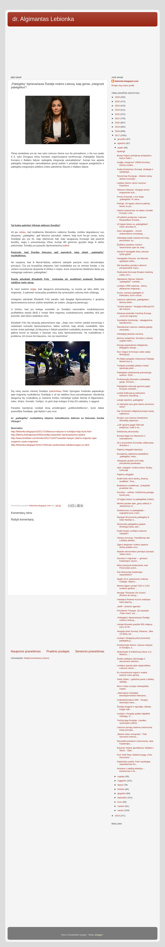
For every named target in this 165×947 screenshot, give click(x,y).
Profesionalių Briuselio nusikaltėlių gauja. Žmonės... (133, 380)
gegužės (121, 793)
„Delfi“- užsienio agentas (129, 606)
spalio (120, 147)
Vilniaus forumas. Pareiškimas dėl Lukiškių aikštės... (133, 539)
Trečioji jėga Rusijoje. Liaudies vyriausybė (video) (131, 721)
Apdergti (121, 151)
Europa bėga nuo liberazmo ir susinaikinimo (131, 437)
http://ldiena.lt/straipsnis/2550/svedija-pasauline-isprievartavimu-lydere (48, 434)
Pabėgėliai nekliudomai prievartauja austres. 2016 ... (134, 373)
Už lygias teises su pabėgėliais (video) (135, 499)
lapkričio (121, 143)
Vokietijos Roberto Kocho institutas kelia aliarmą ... (133, 600)
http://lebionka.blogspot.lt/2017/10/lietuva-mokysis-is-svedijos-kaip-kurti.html (51, 431)
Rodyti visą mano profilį (123, 85)
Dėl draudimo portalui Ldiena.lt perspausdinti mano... (131, 266)
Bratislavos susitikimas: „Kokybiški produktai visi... (133, 486)
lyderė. (67, 245)
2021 (117, 118)
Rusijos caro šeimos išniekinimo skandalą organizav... (132, 419)
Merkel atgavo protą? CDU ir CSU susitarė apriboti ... (133, 587)
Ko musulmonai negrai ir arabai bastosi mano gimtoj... (132, 673)
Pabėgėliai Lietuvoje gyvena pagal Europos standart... (133, 387)
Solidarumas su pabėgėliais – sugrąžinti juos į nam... (131, 511)
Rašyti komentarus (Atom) (36, 658)
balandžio (122, 797)
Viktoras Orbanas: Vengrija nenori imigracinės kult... (133, 191)
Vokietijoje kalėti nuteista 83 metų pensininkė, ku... (133, 239)
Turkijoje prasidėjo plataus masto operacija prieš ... (133, 366)
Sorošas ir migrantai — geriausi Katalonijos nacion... (132, 559)
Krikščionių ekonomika (128, 431)
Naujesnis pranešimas (26, 651)
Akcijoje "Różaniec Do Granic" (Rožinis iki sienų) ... (131, 594)
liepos (120, 785)
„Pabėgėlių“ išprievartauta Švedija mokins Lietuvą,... (133, 618)
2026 (117, 97)
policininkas (55, 391)
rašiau (22, 232)
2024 (117, 105)
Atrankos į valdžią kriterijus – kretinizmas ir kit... (131, 769)
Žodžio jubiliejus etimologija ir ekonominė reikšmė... (131, 660)
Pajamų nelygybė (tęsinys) (129, 449)
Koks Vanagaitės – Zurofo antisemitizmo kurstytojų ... (131, 232)
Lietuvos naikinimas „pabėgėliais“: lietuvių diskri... (133, 300)
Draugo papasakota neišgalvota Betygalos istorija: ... (132, 346)
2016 (117, 815)
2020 (117, 122)
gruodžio (121, 139)
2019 (117, 127)
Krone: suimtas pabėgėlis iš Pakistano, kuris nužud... (130, 294)
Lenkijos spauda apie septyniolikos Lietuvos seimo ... (133, 666)
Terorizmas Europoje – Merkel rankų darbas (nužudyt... (134, 177)
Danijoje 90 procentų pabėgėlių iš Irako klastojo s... (133, 518)
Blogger (99, 935)
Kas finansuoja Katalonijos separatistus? (129, 573)
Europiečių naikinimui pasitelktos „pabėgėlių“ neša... (132, 455)
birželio (121, 789)
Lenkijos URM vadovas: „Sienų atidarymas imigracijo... (132, 287)
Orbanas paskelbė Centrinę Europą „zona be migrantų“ (134, 314)
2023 (117, 110)
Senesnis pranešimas (89, 651)
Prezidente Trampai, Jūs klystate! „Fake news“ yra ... (133, 611)
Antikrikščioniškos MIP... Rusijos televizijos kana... (132, 701)
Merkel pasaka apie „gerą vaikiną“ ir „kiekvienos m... (134, 504)
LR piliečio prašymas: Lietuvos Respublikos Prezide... (131, 218)
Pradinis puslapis (57, 651)
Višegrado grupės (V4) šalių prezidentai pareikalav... (130, 461)
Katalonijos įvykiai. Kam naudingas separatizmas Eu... (133, 762)
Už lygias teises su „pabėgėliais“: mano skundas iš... (133, 225)
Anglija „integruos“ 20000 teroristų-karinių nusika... (133, 163)
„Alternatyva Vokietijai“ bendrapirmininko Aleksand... (132, 694)
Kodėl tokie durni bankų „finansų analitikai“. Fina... (132, 479)
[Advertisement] (82, 50)
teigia (33, 289)
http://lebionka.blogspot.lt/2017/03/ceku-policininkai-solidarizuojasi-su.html (50, 445)
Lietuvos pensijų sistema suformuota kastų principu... (134, 728)
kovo (120, 802)
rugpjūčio (122, 780)
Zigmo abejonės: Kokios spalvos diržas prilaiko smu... (132, 545)
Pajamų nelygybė (125, 474)
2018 (117, 131)
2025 (117, 101)
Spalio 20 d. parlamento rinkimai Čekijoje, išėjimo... (132, 580)
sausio (120, 810)
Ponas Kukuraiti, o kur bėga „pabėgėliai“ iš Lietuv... (130, 198)
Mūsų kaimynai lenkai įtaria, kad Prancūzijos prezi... (132, 566)
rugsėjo (121, 776)
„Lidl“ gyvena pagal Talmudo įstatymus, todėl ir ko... (130, 426)
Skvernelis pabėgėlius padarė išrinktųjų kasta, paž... (131, 525)
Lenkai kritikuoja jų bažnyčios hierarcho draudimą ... (131, 394)
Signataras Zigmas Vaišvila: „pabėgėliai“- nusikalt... (130, 280)
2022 (117, 114)
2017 (117, 135)
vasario (121, 806)
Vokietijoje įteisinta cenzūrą (130, 334)
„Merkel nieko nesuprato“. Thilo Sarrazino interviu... (132, 735)
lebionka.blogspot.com (126, 81)
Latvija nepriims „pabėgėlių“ (130, 400)
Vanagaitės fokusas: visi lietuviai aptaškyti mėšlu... (132, 259)
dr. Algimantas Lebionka (43, 19)
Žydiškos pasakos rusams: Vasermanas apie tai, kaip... (131, 245)
